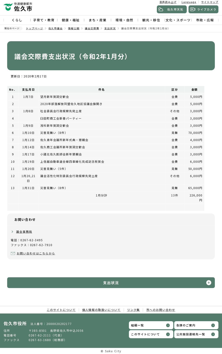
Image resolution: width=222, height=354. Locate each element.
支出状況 (110, 28)
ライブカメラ (206, 9)
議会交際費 (92, 28)
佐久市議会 (56, 28)
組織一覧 (137, 325)
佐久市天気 (175, 9)
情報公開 (73, 28)
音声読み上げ (168, 2)
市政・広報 (205, 20)
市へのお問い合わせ (160, 310)
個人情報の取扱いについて (101, 310)
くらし (17, 20)
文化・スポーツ (178, 20)
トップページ (34, 28)
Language (189, 2)
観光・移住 (151, 20)
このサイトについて (61, 310)
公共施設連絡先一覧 (190, 334)
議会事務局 (24, 231)
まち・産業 (98, 20)
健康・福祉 (71, 20)
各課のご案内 (186, 325)
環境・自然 (124, 20)
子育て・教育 (44, 20)
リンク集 (133, 310)
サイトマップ (209, 2)
